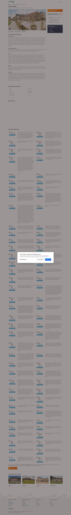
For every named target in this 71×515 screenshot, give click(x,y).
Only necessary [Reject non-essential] (41, 259)
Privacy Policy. (45, 256)
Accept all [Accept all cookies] (48, 259)
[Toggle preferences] (23, 259)
